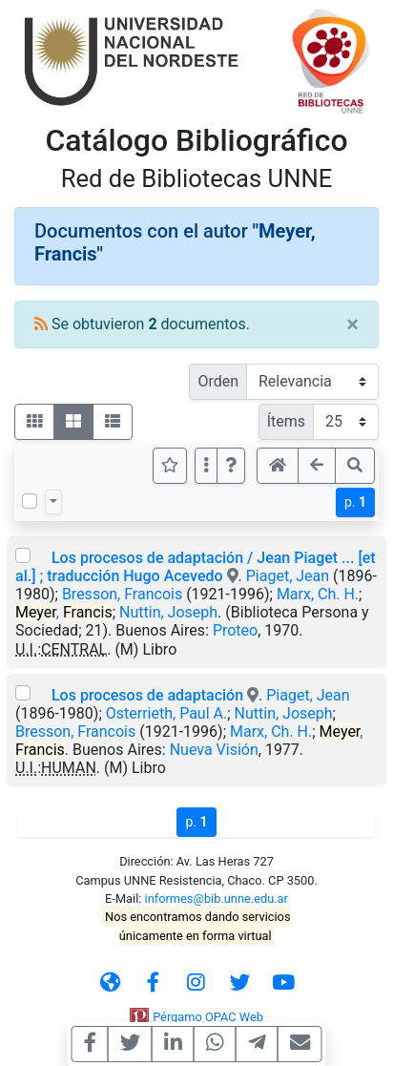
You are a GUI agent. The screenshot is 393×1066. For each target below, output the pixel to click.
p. (355, 502)
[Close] (352, 324)
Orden (217, 381)
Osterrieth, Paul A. (166, 713)
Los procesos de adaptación (147, 695)
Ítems (286, 421)
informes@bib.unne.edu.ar (216, 898)
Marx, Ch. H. (318, 594)
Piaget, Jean (287, 576)
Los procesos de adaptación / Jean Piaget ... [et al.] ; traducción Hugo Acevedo (195, 567)
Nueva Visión (214, 750)
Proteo (235, 630)
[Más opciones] (206, 466)
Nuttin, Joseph (168, 612)
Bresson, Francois (122, 594)
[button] (231, 466)
